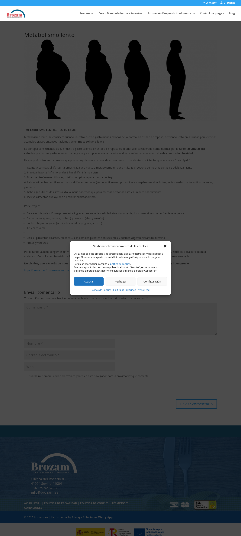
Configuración (152, 281)
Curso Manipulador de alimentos (120, 13)
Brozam (84, 13)
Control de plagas (212, 13)
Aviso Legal (144, 290)
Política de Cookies (101, 290)
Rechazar (120, 281)
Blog (232, 13)
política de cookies (120, 264)
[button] (165, 246)
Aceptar (89, 281)
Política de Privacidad (124, 290)
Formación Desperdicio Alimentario (171, 13)
